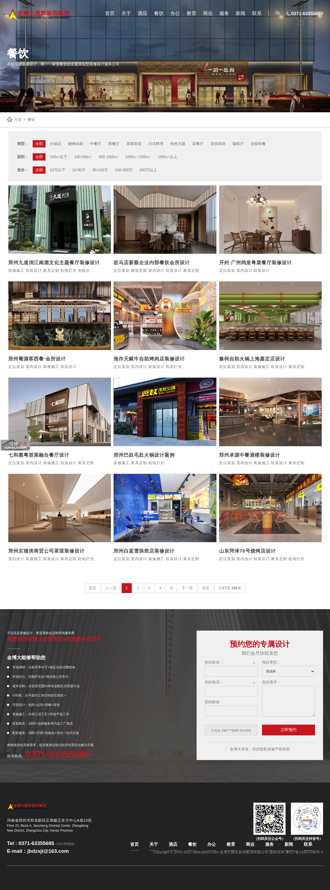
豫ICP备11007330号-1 (304, 852)
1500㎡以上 (167, 157)
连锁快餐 (258, 143)
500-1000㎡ (108, 157)
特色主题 (177, 143)
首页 (110, 13)
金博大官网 (39, 14)
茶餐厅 (198, 143)
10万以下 (57, 170)
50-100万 (100, 170)
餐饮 (159, 13)
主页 (18, 119)
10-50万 (79, 170)
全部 (39, 143)
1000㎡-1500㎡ (138, 157)
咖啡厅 (238, 143)
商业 (208, 13)
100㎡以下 (58, 157)
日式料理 (155, 143)
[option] (231, 730)
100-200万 (123, 170)
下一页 (187, 588)
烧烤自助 (75, 143)
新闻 (240, 13)
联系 (257, 13)
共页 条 (230, 588)
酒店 (142, 13)
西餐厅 (113, 143)
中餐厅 (95, 143)
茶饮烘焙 (218, 143)
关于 (126, 13)
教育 (191, 13)
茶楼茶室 (133, 143)
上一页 (111, 588)
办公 (175, 13)
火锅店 (55, 143)
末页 (205, 588)
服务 (224, 13)
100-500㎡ (83, 157)
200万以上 (148, 170)
